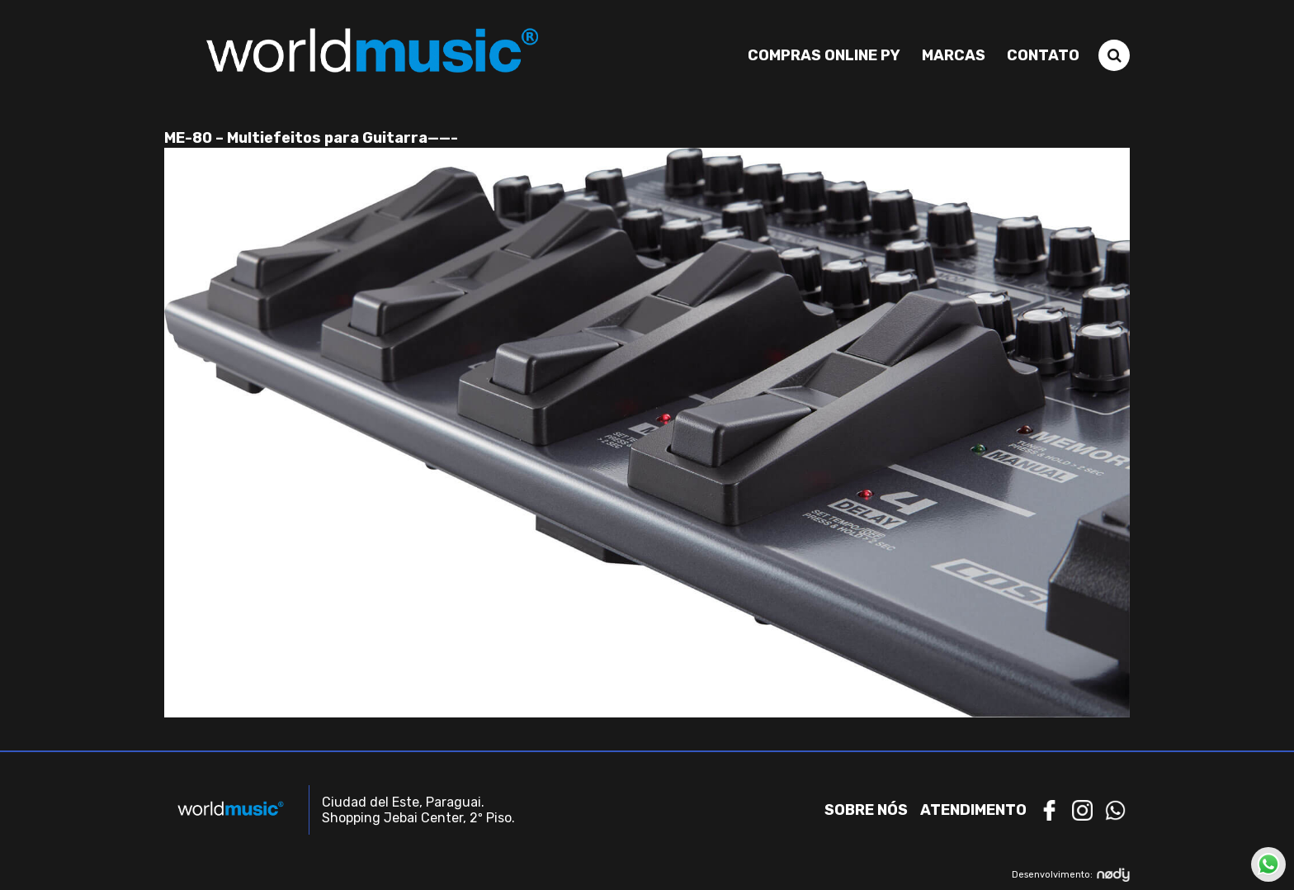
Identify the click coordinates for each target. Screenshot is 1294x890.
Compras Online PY (824, 55)
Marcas (953, 55)
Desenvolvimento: (1071, 875)
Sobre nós (866, 809)
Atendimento (973, 809)
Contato (1043, 55)
